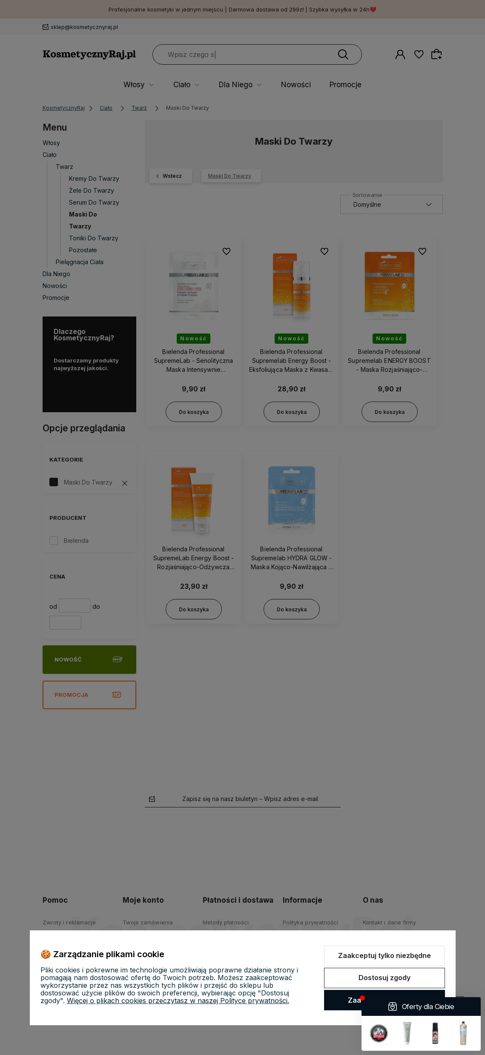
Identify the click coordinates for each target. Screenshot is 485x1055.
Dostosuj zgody (384, 977)
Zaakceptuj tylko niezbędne (384, 955)
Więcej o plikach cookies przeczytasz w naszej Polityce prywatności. (178, 1000)
